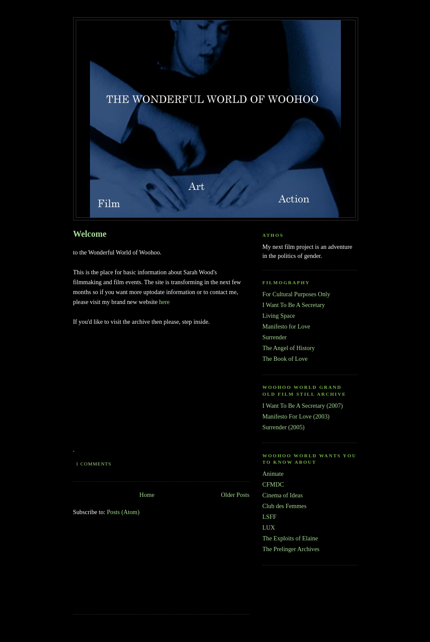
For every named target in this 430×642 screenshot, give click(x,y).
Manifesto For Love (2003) (296, 416)
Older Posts (235, 494)
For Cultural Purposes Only (297, 294)
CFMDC (273, 484)
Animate (273, 473)
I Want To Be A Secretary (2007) (303, 405)
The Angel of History (289, 347)
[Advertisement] (112, 571)
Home (147, 494)
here (164, 301)
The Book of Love (285, 358)
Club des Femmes (284, 505)
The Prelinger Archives (291, 549)
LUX (269, 527)
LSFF (270, 516)
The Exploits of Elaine (290, 538)
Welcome (90, 234)
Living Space (279, 315)
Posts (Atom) (123, 512)
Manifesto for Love (286, 326)
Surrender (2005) (284, 427)
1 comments (93, 463)
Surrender (275, 337)
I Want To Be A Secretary (294, 304)
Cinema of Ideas (283, 495)
